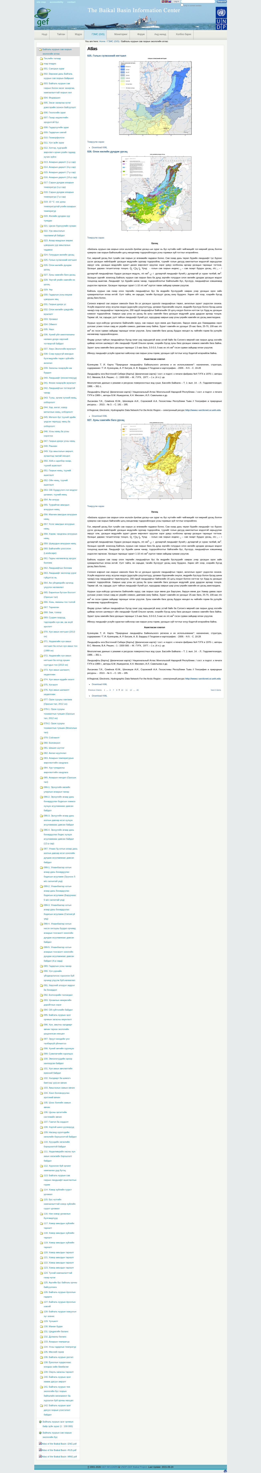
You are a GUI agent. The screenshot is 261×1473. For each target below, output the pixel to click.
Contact (71, 2)
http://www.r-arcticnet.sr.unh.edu (203, 410)
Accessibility (56, 2)
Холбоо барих (183, 34)
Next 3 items (216, 690)
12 (131, 690)
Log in (176, 1)
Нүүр (44, 34)
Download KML (99, 147)
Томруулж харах (95, 142)
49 (137, 690)
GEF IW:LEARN (109, 1467)
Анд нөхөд (160, 34)
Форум (141, 34)
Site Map (41, 2)
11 (126, 690)
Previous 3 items (95, 690)
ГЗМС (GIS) (98, 34)
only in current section (192, 6)
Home (102, 41)
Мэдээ (78, 34)
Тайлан (61, 34)
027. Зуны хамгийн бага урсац (105, 420)
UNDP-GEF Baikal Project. (134, 1467)
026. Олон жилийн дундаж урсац (107, 151)
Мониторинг (121, 34)
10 (122, 690)
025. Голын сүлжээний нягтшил (106, 55)
